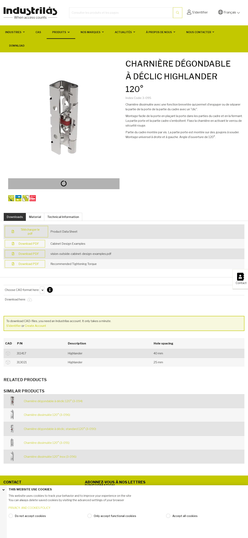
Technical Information (63, 217)
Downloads (15, 217)
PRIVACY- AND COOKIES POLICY (29, 509)
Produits (59, 32)
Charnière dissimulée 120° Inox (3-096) (50, 456)
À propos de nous (159, 32)
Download (16, 45)
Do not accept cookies (30, 517)
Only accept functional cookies (115, 517)
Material (35, 217)
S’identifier (13, 326)
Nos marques (90, 32)
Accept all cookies (185, 517)
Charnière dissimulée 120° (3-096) (47, 415)
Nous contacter (198, 32)
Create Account (35, 326)
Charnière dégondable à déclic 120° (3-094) (53, 401)
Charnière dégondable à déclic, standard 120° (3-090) (60, 429)
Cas (38, 32)
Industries (13, 32)
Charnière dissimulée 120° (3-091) (46, 443)
